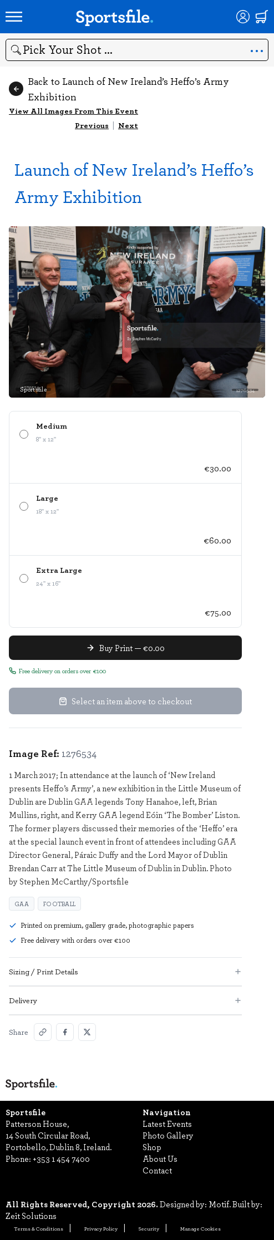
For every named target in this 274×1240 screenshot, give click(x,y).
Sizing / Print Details (125, 971)
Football (59, 903)
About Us (160, 1158)
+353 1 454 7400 (61, 1158)
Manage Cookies (200, 1228)
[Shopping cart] (261, 16)
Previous (92, 125)
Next (128, 125)
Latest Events (167, 1123)
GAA (21, 903)
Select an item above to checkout (125, 701)
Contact (157, 1170)
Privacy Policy (101, 1228)
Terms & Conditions (38, 1228)
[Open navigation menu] (14, 16)
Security (149, 1228)
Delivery (125, 1000)
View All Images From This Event (73, 110)
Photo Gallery (168, 1135)
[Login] (243, 16)
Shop (152, 1146)
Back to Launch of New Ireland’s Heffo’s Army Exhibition (119, 88)
